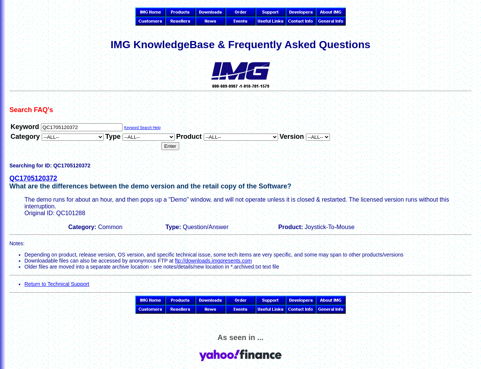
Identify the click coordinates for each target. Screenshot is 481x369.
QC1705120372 (33, 178)
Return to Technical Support (56, 284)
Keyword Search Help (142, 128)
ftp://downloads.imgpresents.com (213, 261)
